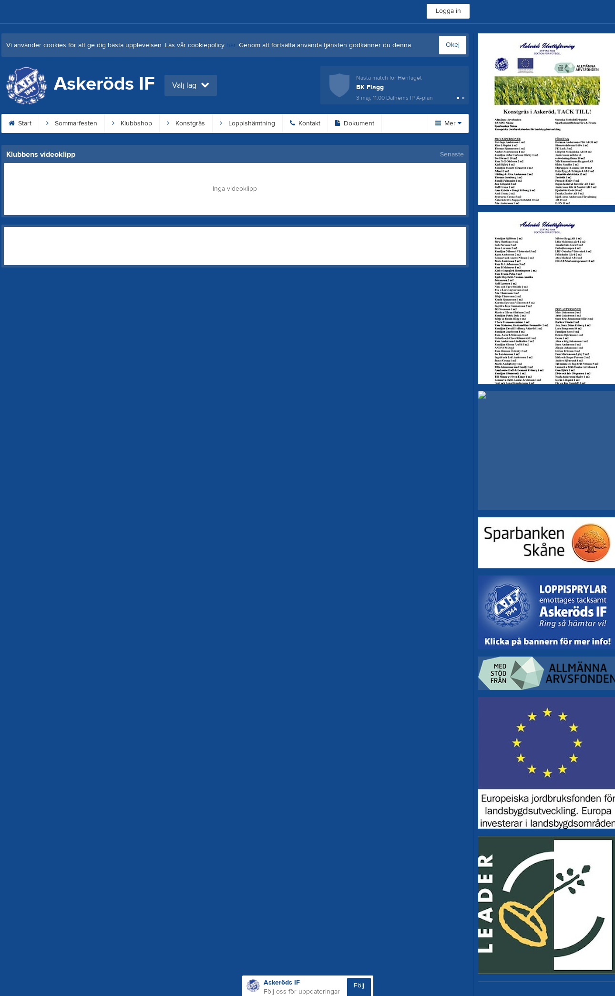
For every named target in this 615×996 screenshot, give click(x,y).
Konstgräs (186, 123)
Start (20, 123)
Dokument (354, 123)
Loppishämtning (247, 123)
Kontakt (305, 123)
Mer (448, 123)
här (231, 45)
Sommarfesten (71, 123)
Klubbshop (132, 123)
